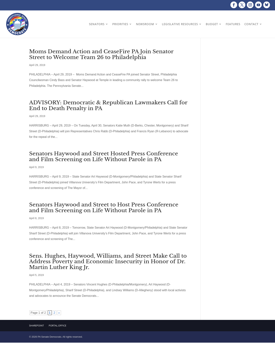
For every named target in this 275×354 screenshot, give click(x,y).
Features (233, 24)
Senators (96, 24)
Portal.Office (57, 325)
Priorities (120, 24)
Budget (212, 24)
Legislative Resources (180, 24)
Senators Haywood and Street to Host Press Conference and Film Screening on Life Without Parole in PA (103, 207)
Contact (251, 24)
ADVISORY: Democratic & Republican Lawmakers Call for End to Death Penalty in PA (108, 105)
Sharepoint (36, 325)
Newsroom (145, 24)
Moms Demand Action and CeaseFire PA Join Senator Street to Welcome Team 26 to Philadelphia (101, 54)
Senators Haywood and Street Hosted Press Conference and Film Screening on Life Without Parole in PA (103, 156)
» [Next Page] (59, 312)
